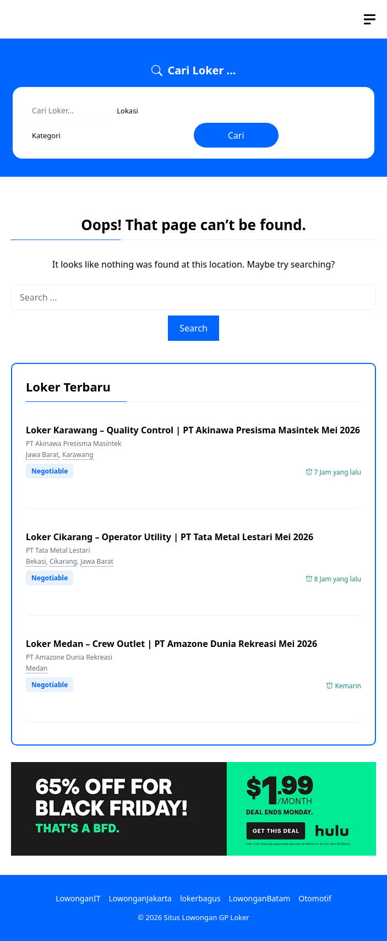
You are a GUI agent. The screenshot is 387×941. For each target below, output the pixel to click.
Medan (36, 668)
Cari (236, 135)
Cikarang (63, 561)
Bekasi (36, 561)
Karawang (78, 454)
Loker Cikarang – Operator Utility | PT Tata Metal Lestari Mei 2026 (169, 537)
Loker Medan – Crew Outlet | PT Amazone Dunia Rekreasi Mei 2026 (171, 644)
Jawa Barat (42, 454)
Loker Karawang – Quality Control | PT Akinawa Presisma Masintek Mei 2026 (193, 430)
